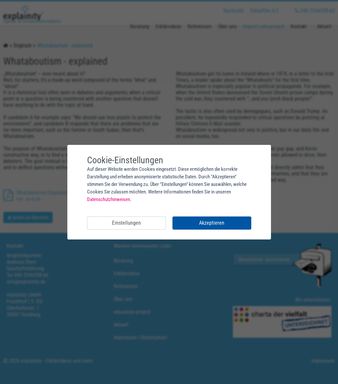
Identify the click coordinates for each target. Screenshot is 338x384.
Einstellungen (126, 223)
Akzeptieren (211, 223)
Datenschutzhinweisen (108, 199)
